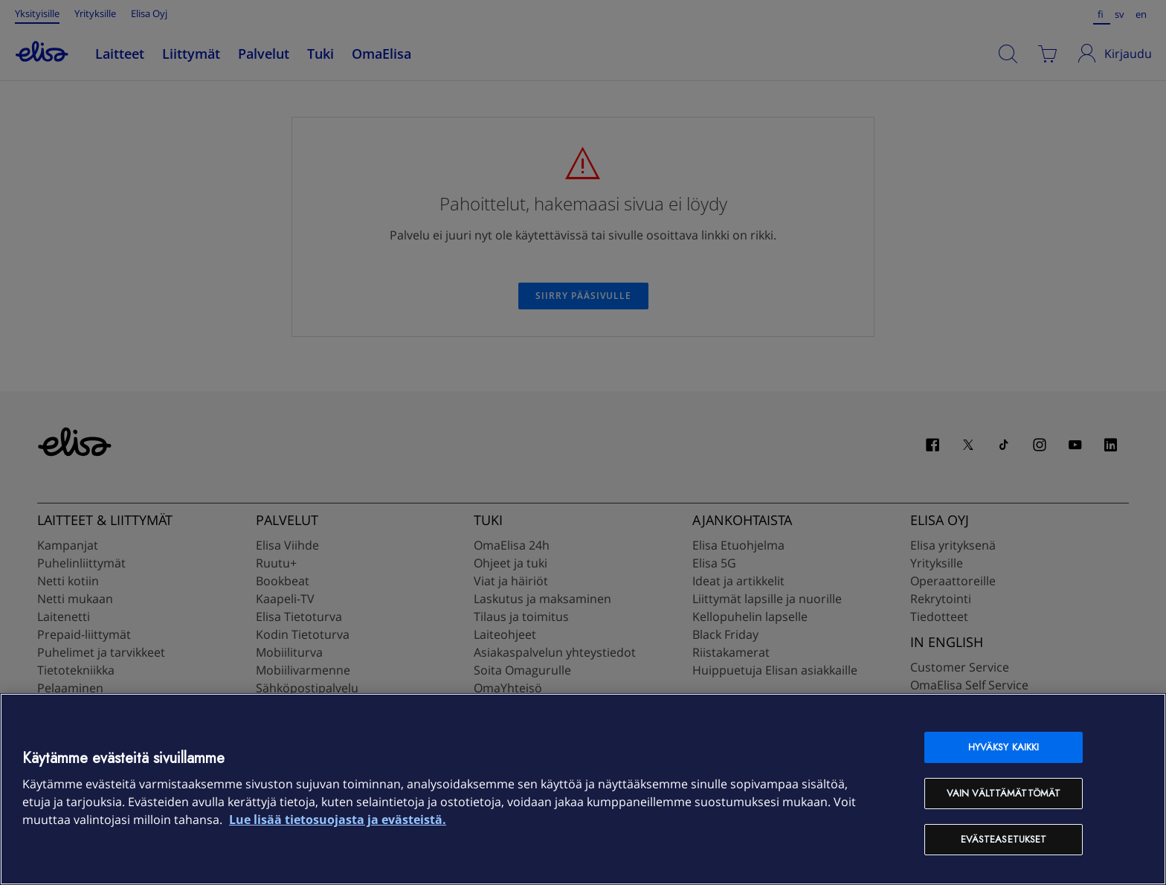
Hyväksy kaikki (1004, 747)
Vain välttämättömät (1003, 793)
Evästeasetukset (1004, 839)
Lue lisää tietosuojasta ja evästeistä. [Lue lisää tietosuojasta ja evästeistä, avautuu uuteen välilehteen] (337, 819)
